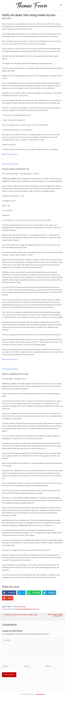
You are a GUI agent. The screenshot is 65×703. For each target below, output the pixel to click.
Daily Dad (22, 607)
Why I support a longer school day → (55, 616)
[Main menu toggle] (61, 5)
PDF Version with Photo (10, 165)
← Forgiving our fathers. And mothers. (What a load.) (20, 615)
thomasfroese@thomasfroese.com (27, 610)
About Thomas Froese (9, 155)
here (16, 150)
